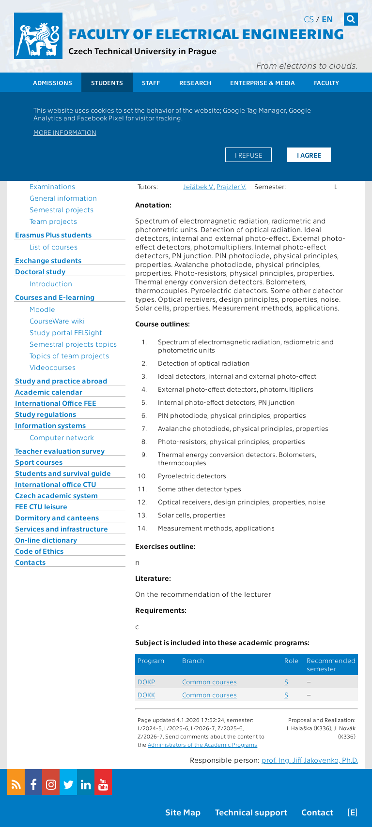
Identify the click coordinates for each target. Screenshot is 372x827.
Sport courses (38, 462)
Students (107, 82)
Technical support (251, 812)
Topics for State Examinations (56, 182)
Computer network (62, 437)
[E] (352, 812)
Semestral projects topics (73, 344)
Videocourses (53, 367)
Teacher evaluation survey (60, 450)
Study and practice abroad (61, 380)
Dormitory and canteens (57, 517)
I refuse (249, 155)
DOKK (146, 695)
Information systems (50, 425)
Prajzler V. (231, 186)
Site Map (183, 812)
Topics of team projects (69, 355)
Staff (151, 82)
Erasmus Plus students (53, 234)
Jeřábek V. (198, 186)
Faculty (326, 82)
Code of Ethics (39, 550)
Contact (317, 812)
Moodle (42, 309)
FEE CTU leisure (41, 506)
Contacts (30, 562)
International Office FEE (55, 403)
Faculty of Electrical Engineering (206, 33)
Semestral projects (61, 209)
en (327, 19)
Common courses (209, 682)
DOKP (146, 682)
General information (63, 197)
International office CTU (55, 484)
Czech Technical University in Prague (142, 50)
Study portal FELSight (66, 332)
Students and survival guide (63, 473)
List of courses (54, 246)
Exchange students (48, 260)
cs (309, 19)
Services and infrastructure (61, 528)
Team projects (53, 221)
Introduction (51, 283)
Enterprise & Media (262, 82)
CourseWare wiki (57, 320)
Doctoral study (40, 271)
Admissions (52, 82)
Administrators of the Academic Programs (202, 744)
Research (195, 82)
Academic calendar (48, 391)
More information (64, 132)
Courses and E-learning (54, 297)
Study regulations (45, 414)
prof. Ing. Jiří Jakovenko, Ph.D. (310, 759)
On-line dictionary (46, 539)
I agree (309, 155)
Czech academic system (56, 495)
